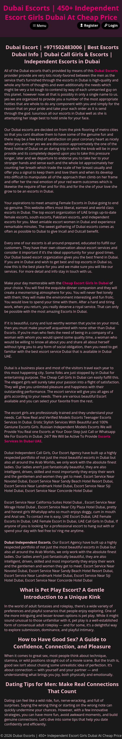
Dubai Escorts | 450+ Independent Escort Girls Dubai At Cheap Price (61, 12)
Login (110, 25)
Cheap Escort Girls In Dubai (85, 283)
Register (88, 25)
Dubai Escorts (105, 70)
